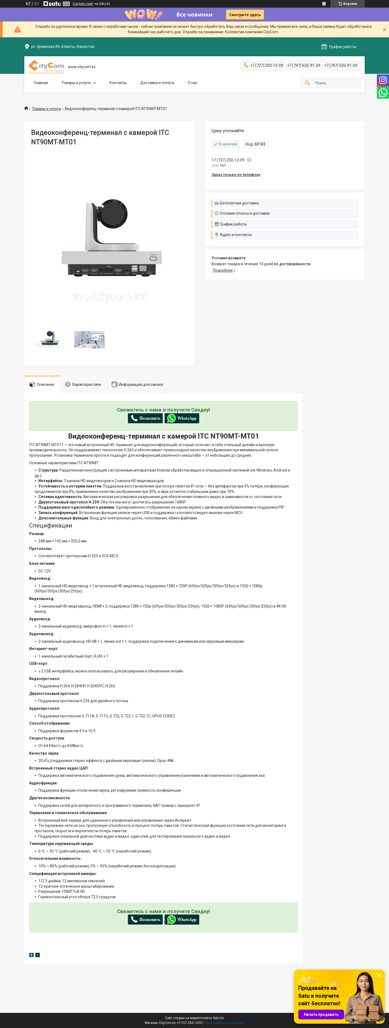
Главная (41, 83)
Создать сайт (83, 4)
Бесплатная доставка (239, 203)
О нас (192, 83)
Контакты (118, 83)
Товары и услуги (76, 83)
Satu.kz (218, 1018)
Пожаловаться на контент (224, 1023)
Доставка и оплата (157, 83)
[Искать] (307, 83)
